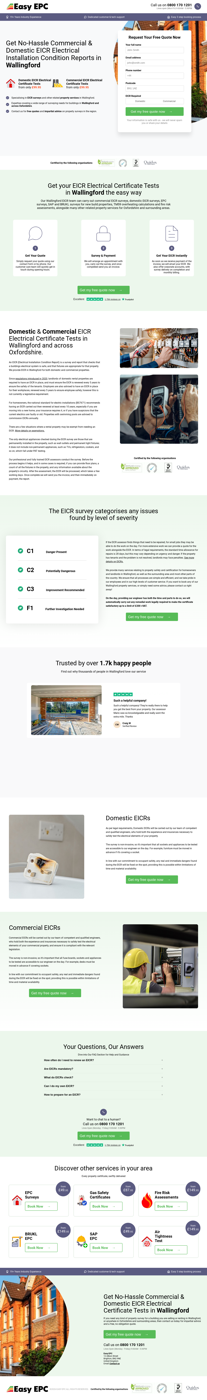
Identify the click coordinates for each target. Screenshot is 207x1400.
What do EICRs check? (58, 1077)
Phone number (133, 70)
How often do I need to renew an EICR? (69, 1060)
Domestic (140, 101)
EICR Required (133, 96)
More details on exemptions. (30, 430)
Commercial (169, 101)
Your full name (133, 44)
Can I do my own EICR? (59, 1086)
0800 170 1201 (179, 5)
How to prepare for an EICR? (62, 1094)
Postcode (131, 83)
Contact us (115, 1363)
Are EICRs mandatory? (58, 1068)
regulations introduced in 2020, (31, 378)
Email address (133, 57)
